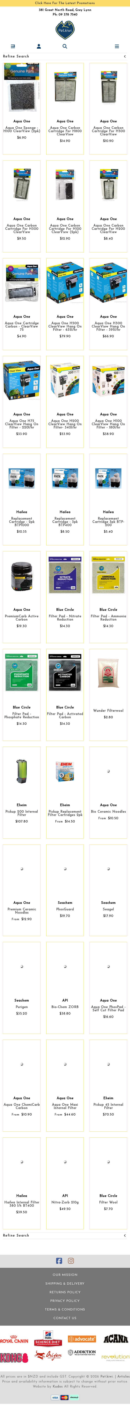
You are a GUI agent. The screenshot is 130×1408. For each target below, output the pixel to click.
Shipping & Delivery (65, 1283)
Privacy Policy (65, 1301)
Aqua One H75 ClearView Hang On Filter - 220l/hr (21, 424)
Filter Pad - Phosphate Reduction (21, 716)
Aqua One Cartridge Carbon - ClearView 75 (22, 327)
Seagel (108, 909)
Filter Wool (108, 1202)
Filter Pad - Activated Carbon (65, 716)
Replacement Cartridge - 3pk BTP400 (65, 522)
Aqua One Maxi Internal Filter (65, 1106)
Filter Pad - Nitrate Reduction (65, 618)
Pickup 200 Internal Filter (21, 813)
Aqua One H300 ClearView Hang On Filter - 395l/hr (108, 327)
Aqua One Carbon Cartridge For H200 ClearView (108, 229)
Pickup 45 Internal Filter (108, 1106)
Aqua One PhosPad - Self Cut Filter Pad (108, 1009)
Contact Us (65, 1318)
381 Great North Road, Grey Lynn (65, 10)
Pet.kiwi (106, 1376)
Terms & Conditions (65, 1309)
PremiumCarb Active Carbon (22, 618)
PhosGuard (65, 909)
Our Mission (65, 1275)
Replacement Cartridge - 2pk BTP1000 (22, 522)
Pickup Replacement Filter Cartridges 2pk (65, 813)
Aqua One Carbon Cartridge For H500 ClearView (108, 131)
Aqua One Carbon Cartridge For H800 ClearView (65, 131)
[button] (13, 46)
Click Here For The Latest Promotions (65, 3)
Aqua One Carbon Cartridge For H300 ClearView (21, 229)
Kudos (58, 1386)
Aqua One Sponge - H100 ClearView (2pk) (21, 129)
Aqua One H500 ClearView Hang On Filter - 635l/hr (65, 327)
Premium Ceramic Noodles (21, 911)
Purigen (22, 1007)
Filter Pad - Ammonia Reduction (108, 618)
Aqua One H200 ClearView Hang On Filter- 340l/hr (65, 424)
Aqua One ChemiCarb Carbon (22, 1106)
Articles (123, 1376)
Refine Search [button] (64, 56)
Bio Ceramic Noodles (108, 811)
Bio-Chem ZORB (65, 1007)
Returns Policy (65, 1292)
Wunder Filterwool (108, 711)
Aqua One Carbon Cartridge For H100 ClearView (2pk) (65, 229)
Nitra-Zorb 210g (65, 1202)
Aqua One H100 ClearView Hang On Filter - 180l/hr (108, 424)
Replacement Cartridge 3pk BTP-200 (108, 522)
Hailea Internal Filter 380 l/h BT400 (21, 1204)
